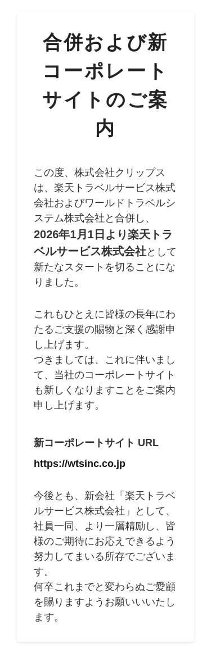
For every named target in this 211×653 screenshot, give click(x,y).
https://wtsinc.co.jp (79, 463)
